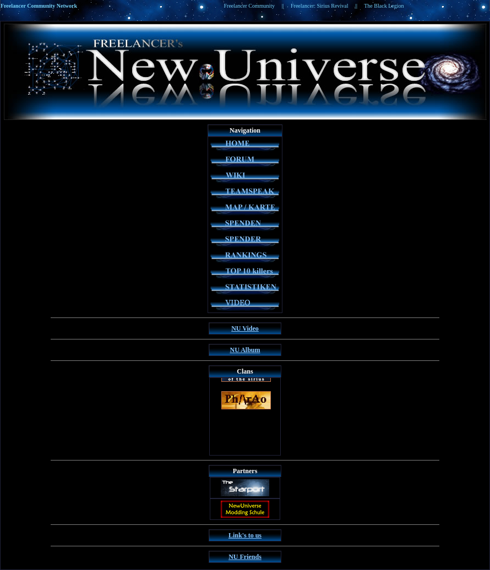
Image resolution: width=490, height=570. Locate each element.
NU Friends (245, 557)
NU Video (245, 328)
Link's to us (245, 535)
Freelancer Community (249, 6)
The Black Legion (384, 6)
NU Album (245, 350)
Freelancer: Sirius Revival (319, 6)
